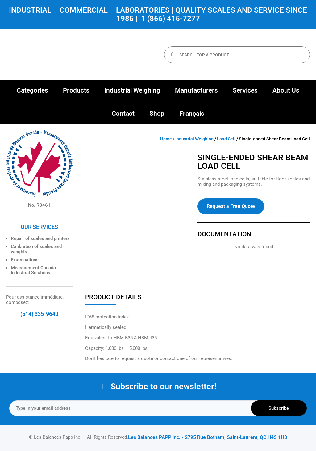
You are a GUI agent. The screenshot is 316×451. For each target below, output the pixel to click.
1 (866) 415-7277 (170, 18)
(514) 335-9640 (39, 314)
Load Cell (226, 138)
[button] (32, 90)
